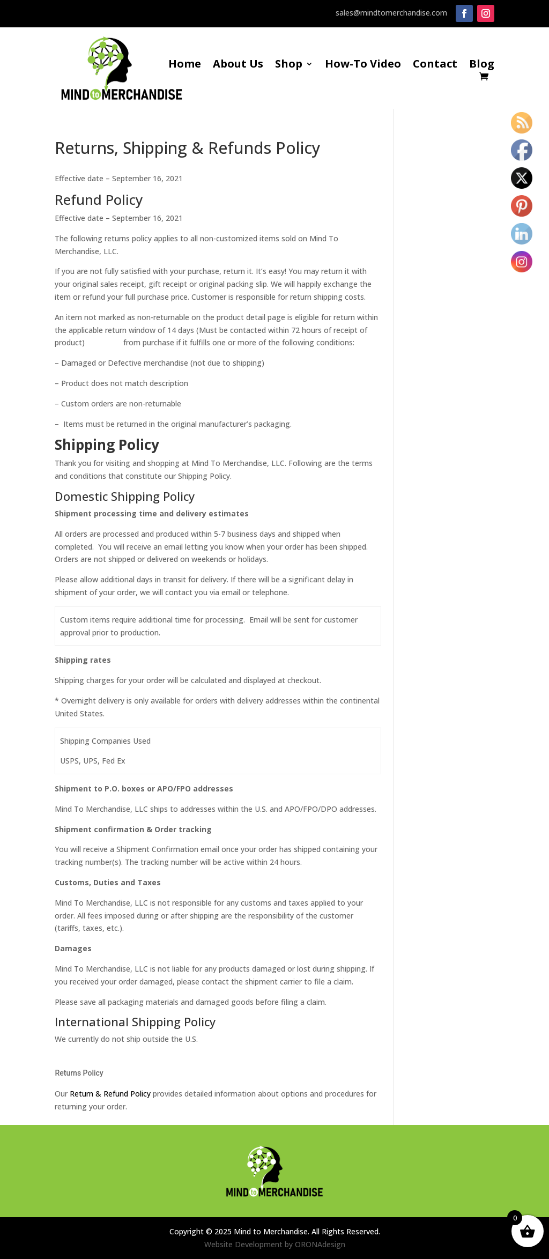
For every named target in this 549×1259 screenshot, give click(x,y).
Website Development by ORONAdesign (274, 1244)
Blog (481, 65)
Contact (435, 65)
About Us (238, 65)
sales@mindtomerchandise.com (391, 13)
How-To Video (363, 65)
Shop (288, 65)
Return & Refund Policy (110, 1093)
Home (184, 65)
